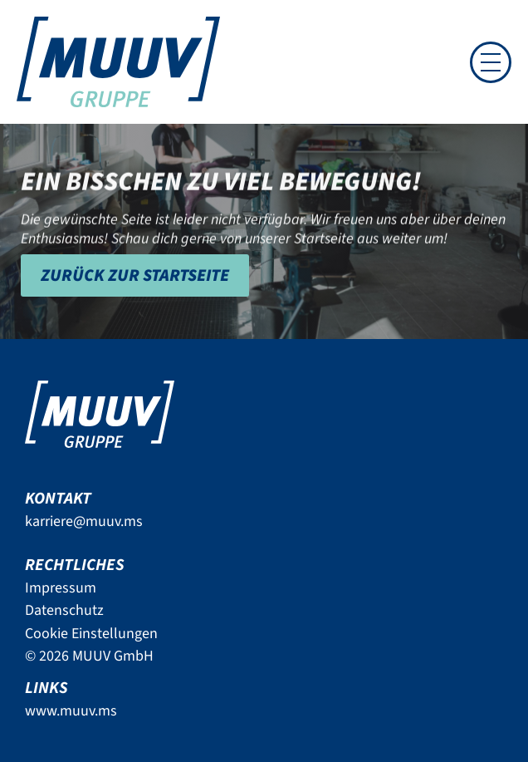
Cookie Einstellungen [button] (91, 633)
